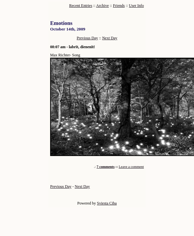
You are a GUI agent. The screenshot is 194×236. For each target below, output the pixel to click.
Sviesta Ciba (107, 203)
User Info (136, 5)
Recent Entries (80, 5)
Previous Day (87, 38)
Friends (119, 5)
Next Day (109, 38)
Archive (102, 5)
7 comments (106, 166)
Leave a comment (131, 166)
